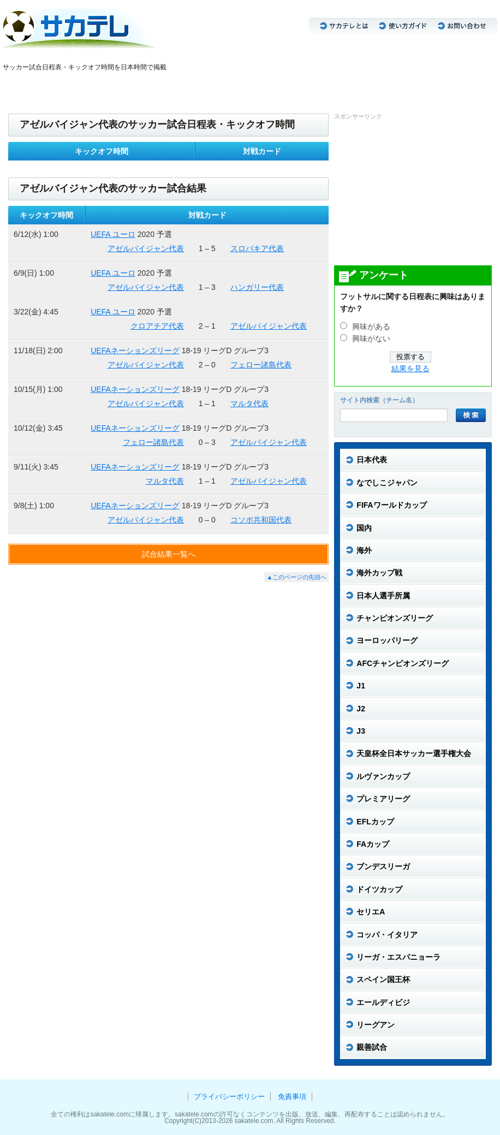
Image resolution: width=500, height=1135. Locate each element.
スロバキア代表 (257, 248)
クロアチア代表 (157, 326)
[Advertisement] (416, 192)
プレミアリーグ (273, 86)
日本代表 (17, 86)
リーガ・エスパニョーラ (335, 86)
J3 (125, 86)
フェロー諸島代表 (260, 364)
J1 (96, 86)
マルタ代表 (249, 403)
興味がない (371, 339)
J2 (111, 86)
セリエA (233, 86)
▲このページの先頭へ (296, 577)
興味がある (371, 327)
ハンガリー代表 (257, 287)
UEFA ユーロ (113, 234)
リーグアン (391, 86)
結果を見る (410, 369)
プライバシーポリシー (229, 1096)
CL (160, 86)
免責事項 (292, 1096)
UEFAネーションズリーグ (135, 350)
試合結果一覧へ (168, 554)
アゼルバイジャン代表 (146, 248)
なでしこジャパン (61, 86)
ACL (142, 86)
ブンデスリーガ (193, 86)
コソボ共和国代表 (260, 519)
